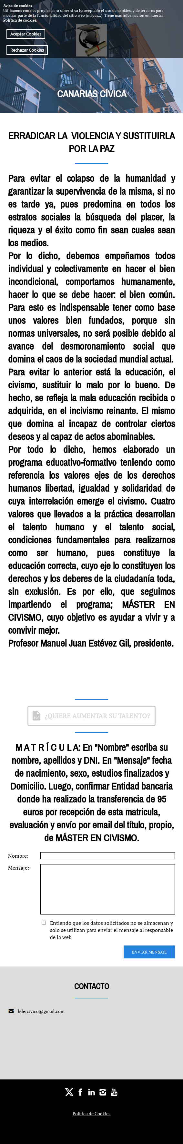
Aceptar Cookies (25, 34)
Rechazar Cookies (27, 50)
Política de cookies (19, 20)
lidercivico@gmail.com (41, 1011)
